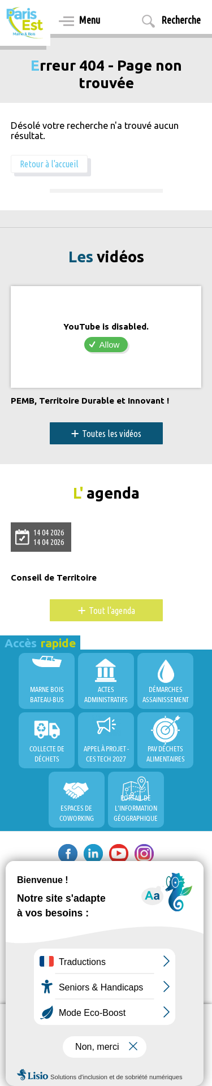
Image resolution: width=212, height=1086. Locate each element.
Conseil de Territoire (54, 577)
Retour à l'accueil (49, 164)
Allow (109, 344)
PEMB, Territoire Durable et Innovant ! (90, 400)
